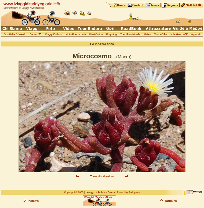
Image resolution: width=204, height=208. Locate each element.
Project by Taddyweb (128, 192)
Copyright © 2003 (73, 192)
